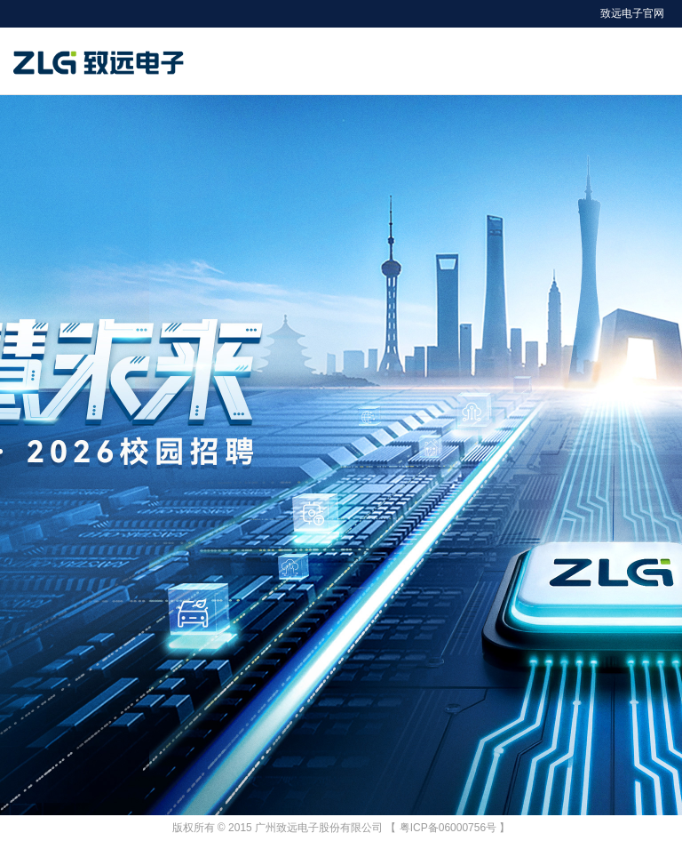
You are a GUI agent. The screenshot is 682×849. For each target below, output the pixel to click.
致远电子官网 (632, 13)
